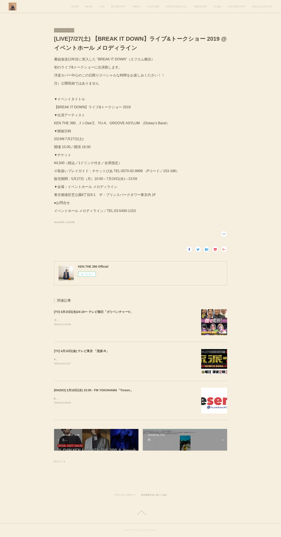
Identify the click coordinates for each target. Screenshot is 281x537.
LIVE (101, 6)
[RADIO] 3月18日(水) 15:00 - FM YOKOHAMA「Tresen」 (93, 390)
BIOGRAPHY (118, 6)
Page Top (140, 512)
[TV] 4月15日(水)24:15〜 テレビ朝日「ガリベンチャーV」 (93, 312)
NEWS (89, 6)
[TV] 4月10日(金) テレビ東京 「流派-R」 (81, 351)
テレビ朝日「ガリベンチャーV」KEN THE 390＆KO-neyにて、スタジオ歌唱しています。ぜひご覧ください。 (118, 320)
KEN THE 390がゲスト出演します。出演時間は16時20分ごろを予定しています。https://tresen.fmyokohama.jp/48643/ (122, 398)
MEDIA (136, 6)
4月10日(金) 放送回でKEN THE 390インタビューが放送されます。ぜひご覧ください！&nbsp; (108, 359)
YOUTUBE (153, 6)
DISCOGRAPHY (237, 6)
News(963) (59, 222)
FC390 (217, 6)
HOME (75, 6)
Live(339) (70, 222)
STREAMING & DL (176, 6)
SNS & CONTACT (262, 6)
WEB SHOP (200, 6)
